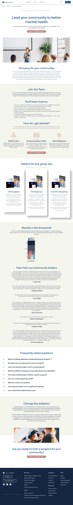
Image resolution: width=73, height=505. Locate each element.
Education (63, 485)
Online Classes (65, 482)
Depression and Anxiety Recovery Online (35, 495)
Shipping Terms (52, 493)
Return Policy (51, 491)
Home (3, 6)
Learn (35, 2)
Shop (67, 2)
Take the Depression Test (30, 487)
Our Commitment (53, 475)
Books (62, 475)
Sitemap (50, 495)
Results (26, 485)
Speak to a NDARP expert (36, 31)
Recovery (28, 2)
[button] (28, 2)
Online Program (28, 482)
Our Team (51, 478)
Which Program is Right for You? (32, 475)
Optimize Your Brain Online (31, 497)
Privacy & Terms (52, 488)
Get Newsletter (9, 480)
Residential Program (29, 478)
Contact (7, 476)
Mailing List (51, 482)
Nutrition (63, 478)
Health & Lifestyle (65, 480)
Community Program (16, 6)
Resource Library (28, 493)
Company (42, 2)
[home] (9, 2)
